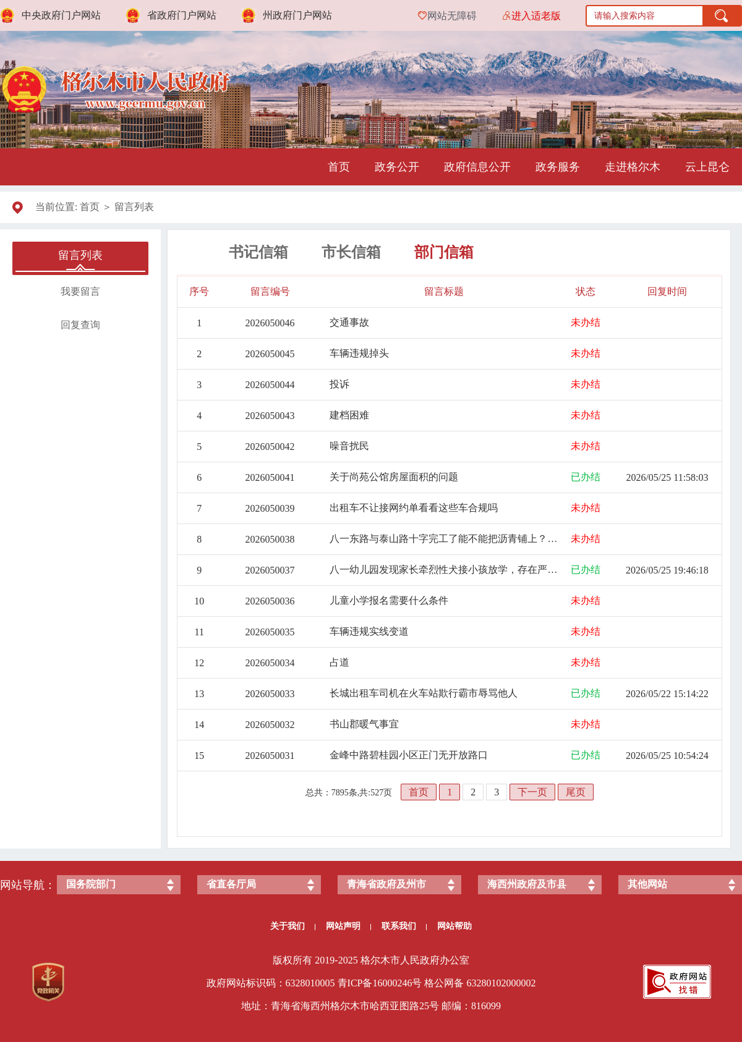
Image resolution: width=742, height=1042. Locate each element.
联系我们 (404, 926)
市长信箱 (351, 252)
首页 (339, 167)
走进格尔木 (632, 167)
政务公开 (397, 167)
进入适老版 (536, 16)
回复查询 (80, 325)
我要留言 (80, 291)
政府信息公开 (477, 167)
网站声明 (348, 926)
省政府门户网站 (181, 15)
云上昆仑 (707, 167)
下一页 (532, 792)
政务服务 (557, 167)
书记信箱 (258, 252)
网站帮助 (454, 926)
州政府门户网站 (297, 15)
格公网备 (444, 983)
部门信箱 (444, 252)
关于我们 (292, 926)
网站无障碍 (452, 16)
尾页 (576, 792)
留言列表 (134, 206)
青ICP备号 (380, 983)
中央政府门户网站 (61, 15)
